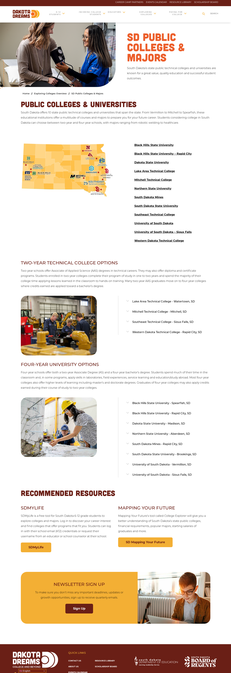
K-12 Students (55, 13)
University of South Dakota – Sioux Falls (163, 232)
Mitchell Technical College (153, 179)
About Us (73, 666)
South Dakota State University (156, 206)
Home (26, 94)
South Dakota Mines (148, 197)
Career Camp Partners (129, 2)
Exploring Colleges (145, 13)
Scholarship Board (206, 2)
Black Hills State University (154, 145)
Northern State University (152, 188)
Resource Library (180, 2)
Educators (114, 12)
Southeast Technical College (154, 214)
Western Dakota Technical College (159, 240)
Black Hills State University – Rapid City (163, 153)
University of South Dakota (153, 223)
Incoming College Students (90, 13)
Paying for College (176, 13)
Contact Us (74, 661)
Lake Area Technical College (154, 171)
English (24, 671)
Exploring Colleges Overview (50, 94)
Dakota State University (151, 162)
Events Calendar (156, 2)
